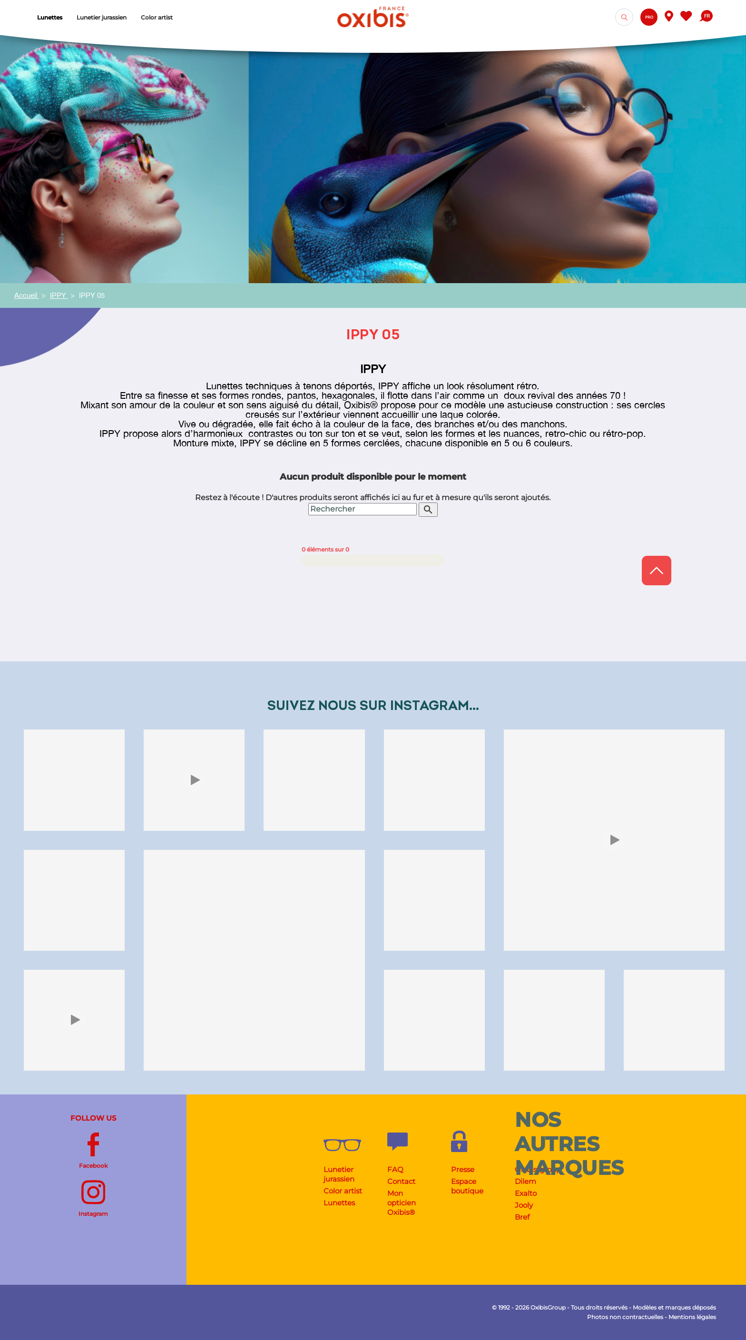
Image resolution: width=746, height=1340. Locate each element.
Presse (462, 1169)
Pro (649, 17)
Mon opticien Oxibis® (401, 1203)
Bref (522, 1217)
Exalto (526, 1193)
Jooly (524, 1205)
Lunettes (339, 1202)
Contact (401, 1181)
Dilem (525, 1181)
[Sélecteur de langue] (706, 17)
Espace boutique (467, 1186)
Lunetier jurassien (339, 1174)
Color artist (343, 1190)
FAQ (395, 1169)
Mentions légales (692, 1316)
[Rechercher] (362, 509)
